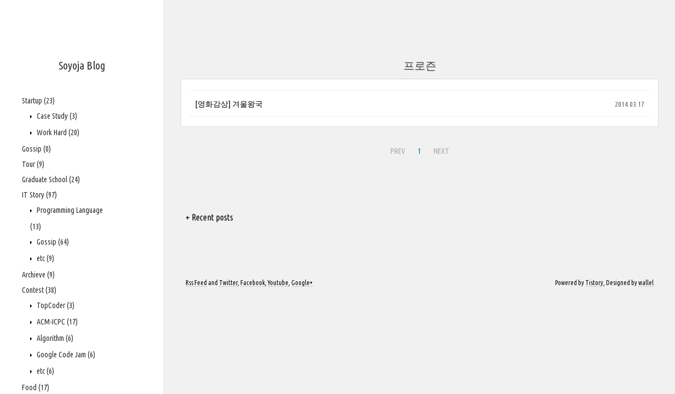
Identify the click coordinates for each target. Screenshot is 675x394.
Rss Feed (196, 282)
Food (35, 387)
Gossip (36, 148)
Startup (38, 100)
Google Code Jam (65, 354)
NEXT (441, 151)
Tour (33, 164)
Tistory (594, 282)
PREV (397, 151)
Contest (39, 290)
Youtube (278, 282)
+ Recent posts (209, 217)
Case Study (56, 116)
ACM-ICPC (56, 321)
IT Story (39, 194)
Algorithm (54, 338)
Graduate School (51, 179)
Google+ (302, 282)
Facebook (252, 282)
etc (44, 258)
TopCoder (54, 305)
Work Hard (57, 132)
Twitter (228, 282)
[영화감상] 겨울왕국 (229, 104)
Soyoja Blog (82, 65)
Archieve (38, 274)
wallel (646, 282)
